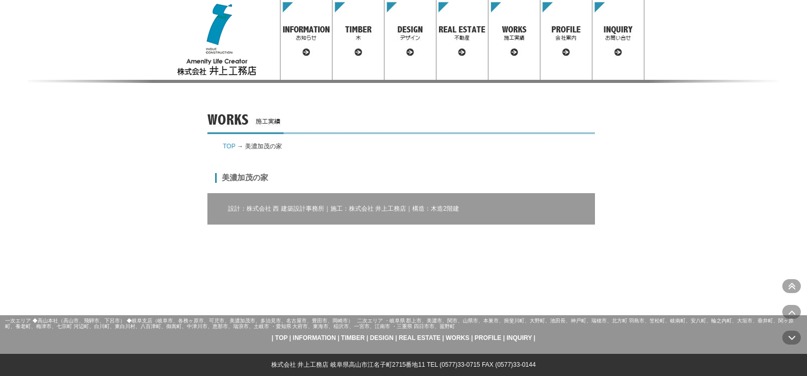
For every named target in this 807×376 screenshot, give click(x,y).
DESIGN (382, 337)
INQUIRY (519, 337)
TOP (229, 146)
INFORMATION (314, 337)
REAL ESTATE (420, 337)
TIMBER (353, 337)
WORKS (457, 337)
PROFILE (488, 337)
